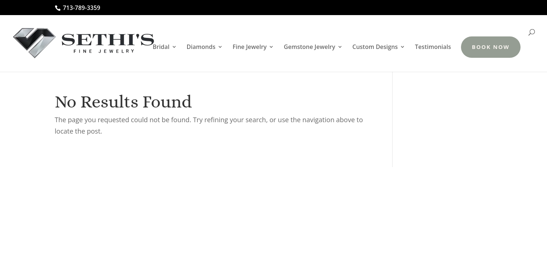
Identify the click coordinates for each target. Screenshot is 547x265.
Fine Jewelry (250, 47)
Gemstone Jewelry (309, 47)
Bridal (161, 47)
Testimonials (433, 47)
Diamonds (201, 47)
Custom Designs (375, 47)
